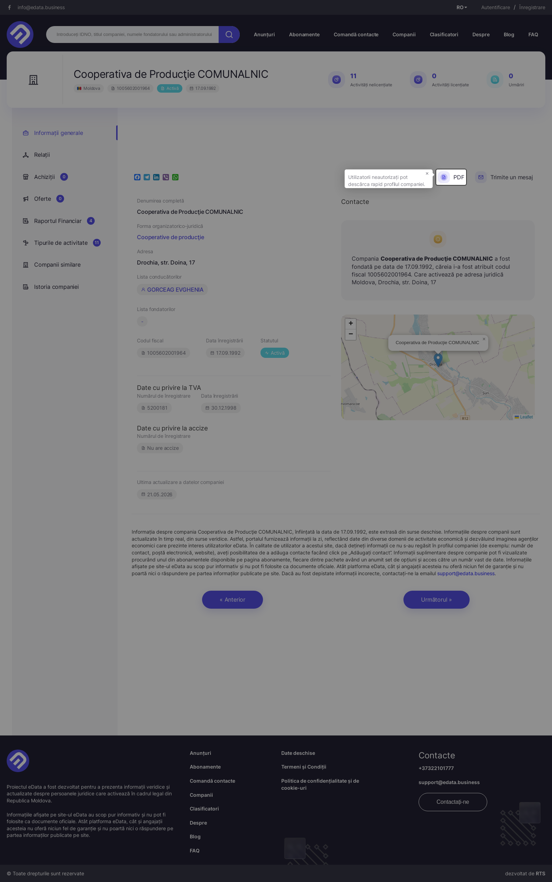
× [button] (427, 172)
